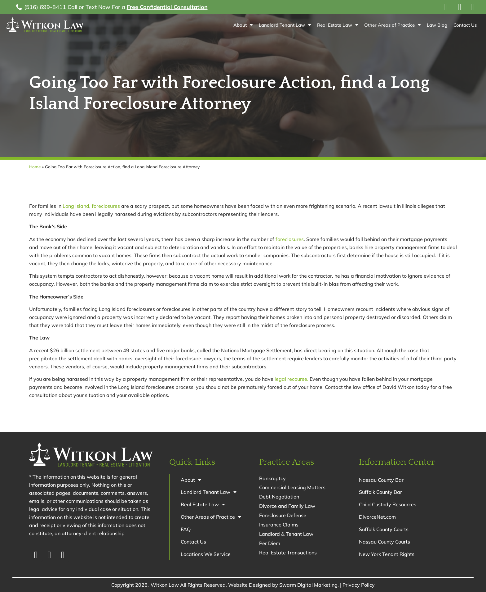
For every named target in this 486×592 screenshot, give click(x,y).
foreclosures (106, 206)
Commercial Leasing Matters (292, 488)
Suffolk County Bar (380, 492)
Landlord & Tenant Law (286, 534)
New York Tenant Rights (386, 554)
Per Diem (269, 543)
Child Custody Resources (387, 505)
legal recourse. (291, 379)
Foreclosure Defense (282, 515)
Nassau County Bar (381, 480)
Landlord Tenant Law (285, 25)
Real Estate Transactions (288, 553)
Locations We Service (206, 554)
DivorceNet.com (377, 517)
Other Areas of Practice (392, 25)
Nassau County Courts (384, 542)
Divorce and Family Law (287, 506)
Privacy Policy (358, 585)
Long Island (76, 206)
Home (35, 166)
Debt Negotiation (279, 497)
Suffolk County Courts (384, 529)
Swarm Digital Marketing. (309, 585)
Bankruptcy (272, 478)
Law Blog (437, 25)
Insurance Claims (278, 525)
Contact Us (465, 25)
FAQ (186, 529)
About (243, 25)
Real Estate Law (337, 25)
